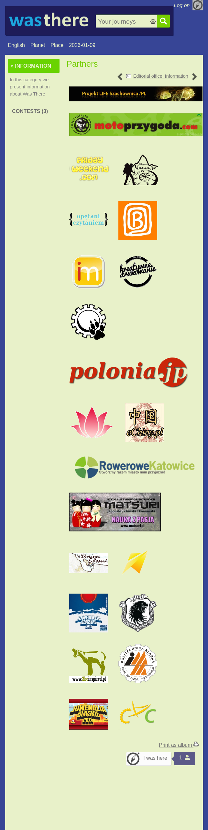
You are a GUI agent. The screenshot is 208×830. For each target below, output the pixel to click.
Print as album (179, 745)
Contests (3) (30, 111)
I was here (155, 758)
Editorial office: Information (160, 76)
